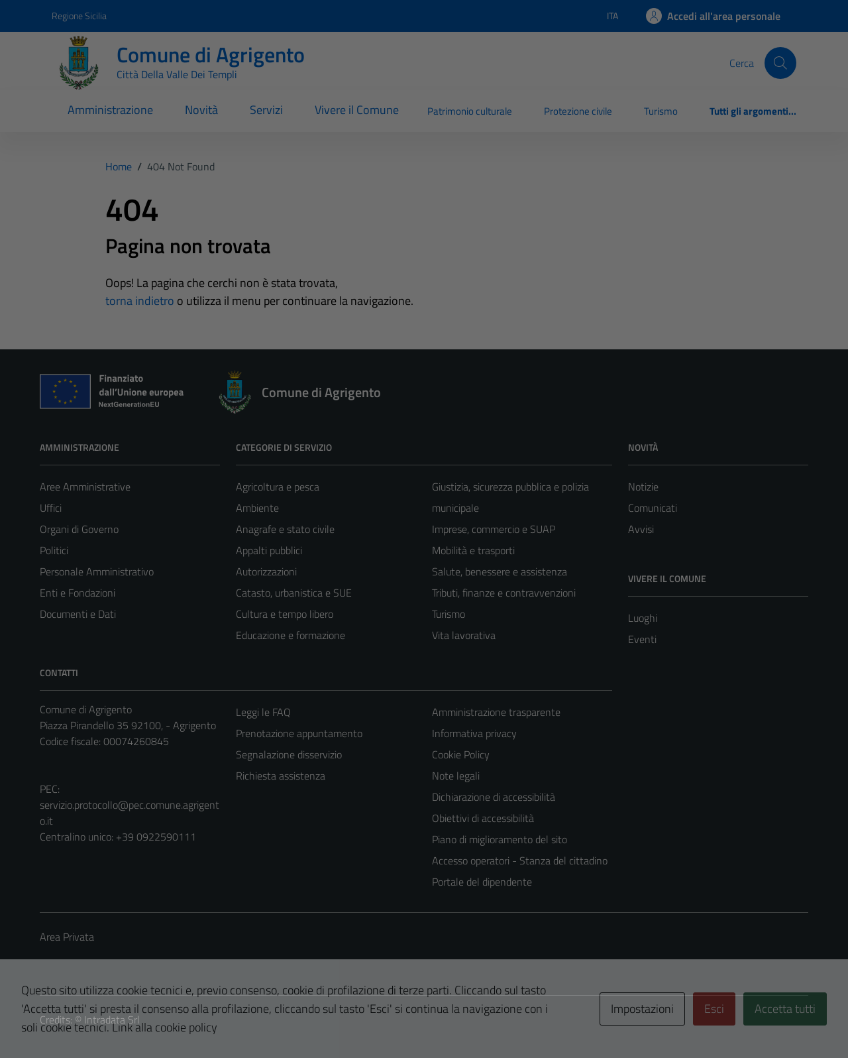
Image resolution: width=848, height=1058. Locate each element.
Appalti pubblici (269, 550)
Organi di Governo (79, 529)
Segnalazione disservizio (289, 754)
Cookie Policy (461, 754)
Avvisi (641, 529)
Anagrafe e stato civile (285, 529)
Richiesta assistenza (280, 776)
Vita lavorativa (464, 635)
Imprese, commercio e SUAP (493, 529)
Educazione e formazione (290, 635)
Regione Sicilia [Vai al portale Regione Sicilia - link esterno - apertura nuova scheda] (79, 16)
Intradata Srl (112, 1020)
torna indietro (139, 301)
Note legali (456, 776)
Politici (54, 550)
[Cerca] (780, 63)
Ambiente (257, 508)
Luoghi (642, 618)
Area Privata (67, 937)
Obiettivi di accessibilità (483, 818)
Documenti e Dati (78, 614)
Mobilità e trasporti (473, 550)
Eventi (642, 639)
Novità (201, 110)
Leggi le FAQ (263, 712)
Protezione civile (578, 111)
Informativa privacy (474, 733)
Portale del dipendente (482, 882)
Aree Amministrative (85, 487)
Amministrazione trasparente (496, 712)
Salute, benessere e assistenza (499, 571)
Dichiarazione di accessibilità (493, 797)
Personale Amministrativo (97, 571)
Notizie (643, 487)
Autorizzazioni (266, 571)
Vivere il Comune (357, 110)
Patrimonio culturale (469, 111)
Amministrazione (110, 110)
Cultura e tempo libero (284, 614)
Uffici (51, 508)
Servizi (266, 110)
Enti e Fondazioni (77, 593)
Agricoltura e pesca (277, 487)
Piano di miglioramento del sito (499, 839)
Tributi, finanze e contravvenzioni (504, 593)
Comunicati (652, 508)
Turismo (661, 111)
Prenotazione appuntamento (299, 733)
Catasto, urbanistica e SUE (294, 593)
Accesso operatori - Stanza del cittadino (520, 860)
